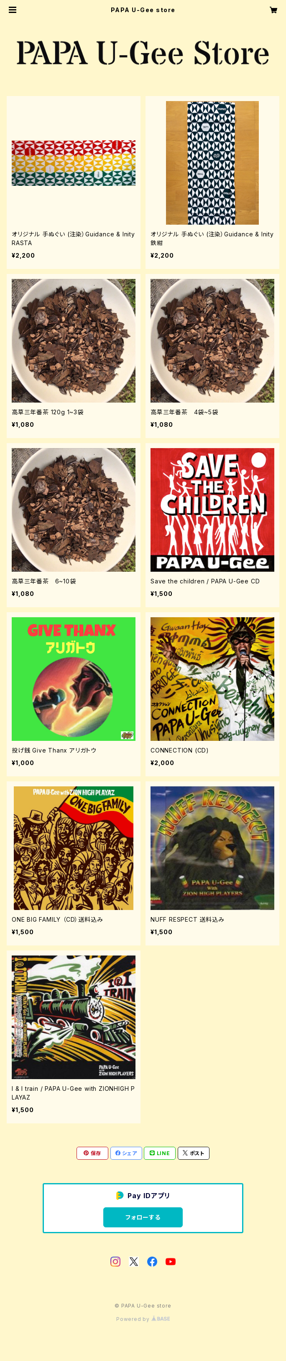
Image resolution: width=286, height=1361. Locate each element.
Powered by (143, 1319)
